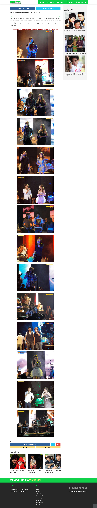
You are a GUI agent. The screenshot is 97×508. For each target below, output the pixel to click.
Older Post (48, 447)
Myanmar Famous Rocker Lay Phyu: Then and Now (75, 53)
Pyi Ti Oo (18, 491)
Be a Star (38, 504)
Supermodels (61, 2)
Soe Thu (26, 489)
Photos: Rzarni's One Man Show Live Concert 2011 (25, 12)
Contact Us (39, 500)
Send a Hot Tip (40, 495)
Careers (38, 491)
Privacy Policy (39, 502)
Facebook (79, 2)
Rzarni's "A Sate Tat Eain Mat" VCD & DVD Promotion (53, 471)
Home (37, 489)
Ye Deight (13, 491)
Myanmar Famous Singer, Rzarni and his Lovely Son (17, 471)
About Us (38, 493)
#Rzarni (59, 16)
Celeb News (51, 2)
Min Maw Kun (23, 491)
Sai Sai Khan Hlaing (15, 489)
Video (71, 2)
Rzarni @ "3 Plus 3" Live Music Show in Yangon (34, 471)
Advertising (39, 498)
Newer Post (22, 447)
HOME (42, 2)
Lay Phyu (22, 489)
